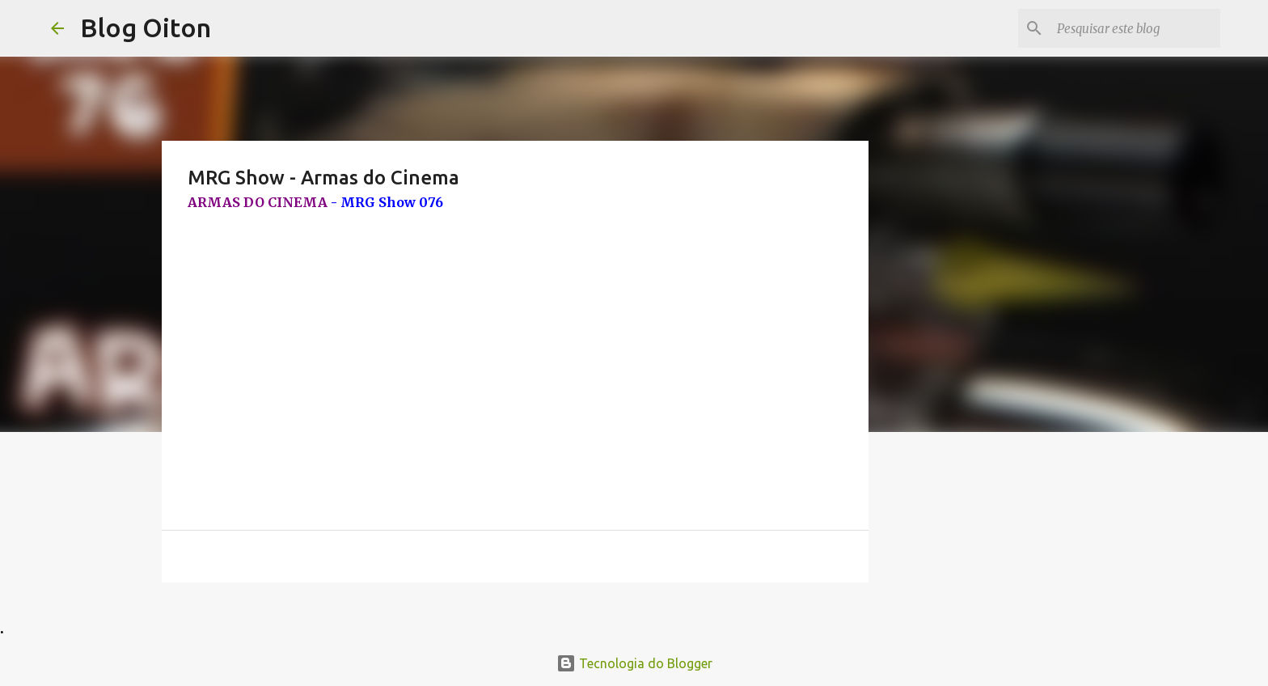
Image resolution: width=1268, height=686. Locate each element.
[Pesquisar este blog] (1135, 28)
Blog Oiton (145, 27)
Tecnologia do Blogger (634, 663)
